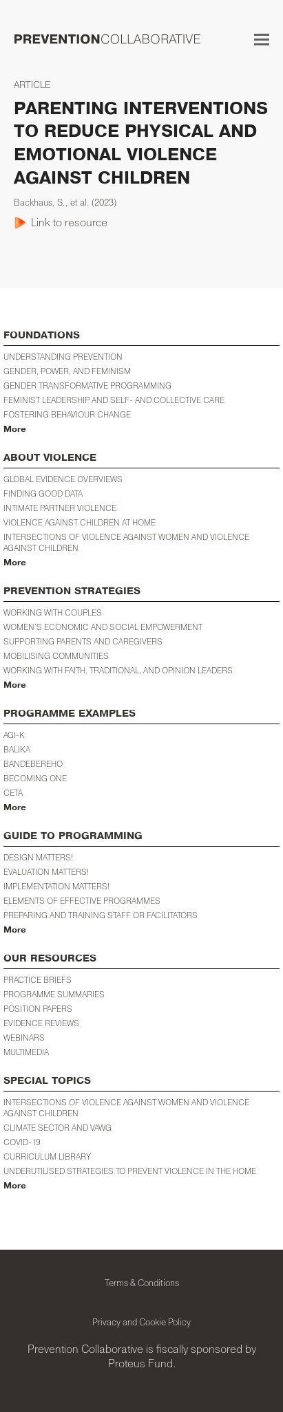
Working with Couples (52, 612)
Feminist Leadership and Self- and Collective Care (113, 400)
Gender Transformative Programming (87, 385)
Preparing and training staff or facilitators (100, 915)
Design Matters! (38, 857)
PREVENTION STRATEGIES (71, 591)
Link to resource (69, 222)
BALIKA (16, 749)
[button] (261, 39)
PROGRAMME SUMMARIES (54, 994)
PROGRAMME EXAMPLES (69, 713)
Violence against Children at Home (79, 522)
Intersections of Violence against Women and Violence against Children (126, 542)
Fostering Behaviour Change (67, 414)
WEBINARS (24, 1037)
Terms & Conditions (142, 1282)
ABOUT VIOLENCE (49, 458)
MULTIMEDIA (26, 1052)
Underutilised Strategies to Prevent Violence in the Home (129, 1171)
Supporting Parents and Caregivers (83, 641)
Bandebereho (33, 764)
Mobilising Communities (56, 656)
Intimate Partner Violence (59, 508)
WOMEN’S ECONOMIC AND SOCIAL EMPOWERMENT (102, 627)
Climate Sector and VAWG (57, 1127)
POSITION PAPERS (37, 1008)
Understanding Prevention (63, 356)
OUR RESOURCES (49, 958)
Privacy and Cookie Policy (141, 1321)
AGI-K (14, 735)
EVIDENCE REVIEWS (41, 1023)
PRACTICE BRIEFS (37, 980)
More (14, 429)
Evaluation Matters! (46, 872)
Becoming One (35, 778)
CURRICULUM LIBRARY (47, 1156)
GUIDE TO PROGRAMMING (73, 836)
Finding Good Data (43, 493)
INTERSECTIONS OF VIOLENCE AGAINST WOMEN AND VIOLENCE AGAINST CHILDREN (126, 1107)
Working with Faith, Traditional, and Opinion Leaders (118, 670)
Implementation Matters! (56, 886)
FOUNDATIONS (41, 335)
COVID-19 (22, 1142)
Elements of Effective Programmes (81, 900)
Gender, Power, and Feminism (67, 371)
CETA (13, 793)
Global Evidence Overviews (63, 479)
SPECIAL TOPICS (47, 1081)
